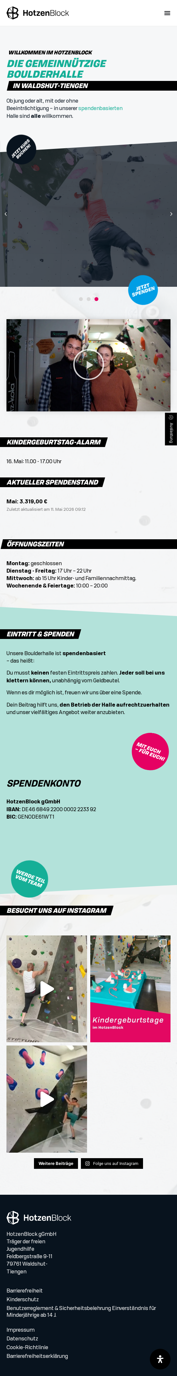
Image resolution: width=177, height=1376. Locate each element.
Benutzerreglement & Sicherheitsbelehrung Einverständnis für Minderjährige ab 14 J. (81, 1312)
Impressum (20, 1330)
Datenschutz (22, 1339)
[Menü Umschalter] (167, 13)
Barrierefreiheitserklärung (37, 1356)
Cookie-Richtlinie (27, 1347)
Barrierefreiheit (24, 1291)
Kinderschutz (22, 1300)
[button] (5, 214)
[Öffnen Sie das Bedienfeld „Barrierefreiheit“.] (160, 1359)
